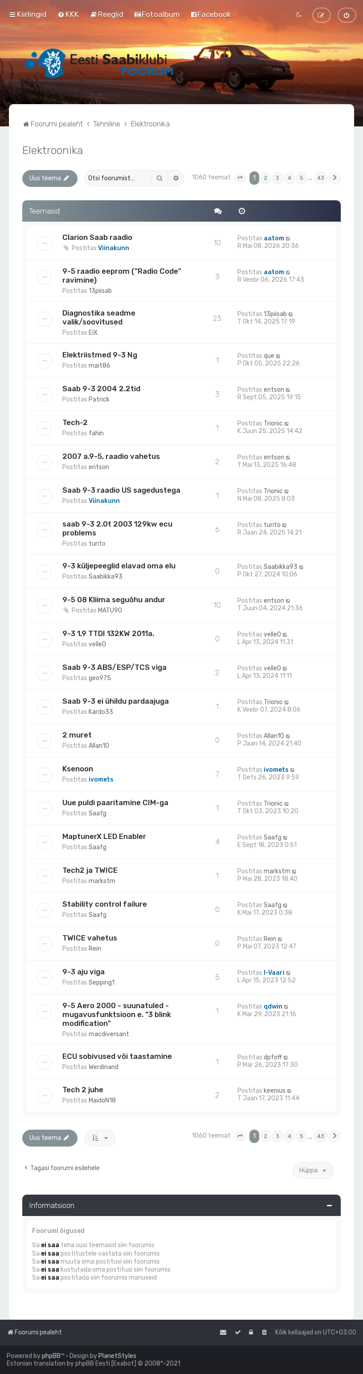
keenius (275, 1090)
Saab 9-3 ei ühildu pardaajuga (115, 701)
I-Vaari (274, 973)
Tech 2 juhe (82, 1089)
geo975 (100, 678)
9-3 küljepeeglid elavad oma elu (118, 565)
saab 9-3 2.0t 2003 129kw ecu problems (117, 528)
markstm (102, 881)
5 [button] (301, 177)
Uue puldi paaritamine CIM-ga (115, 802)
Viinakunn (113, 248)
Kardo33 (101, 712)
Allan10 (99, 746)
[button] (240, 178)
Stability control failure (104, 904)
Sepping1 (101, 982)
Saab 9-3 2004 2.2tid (101, 388)
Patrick (99, 399)
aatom (274, 238)
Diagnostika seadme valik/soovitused (98, 317)
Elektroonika (52, 150)
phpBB (51, 1356)
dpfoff (273, 1057)
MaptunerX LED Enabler (104, 836)
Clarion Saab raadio (97, 237)
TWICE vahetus (89, 937)
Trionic (273, 423)
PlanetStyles (117, 1356)
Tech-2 (75, 422)
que (269, 356)
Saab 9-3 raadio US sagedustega (121, 490)
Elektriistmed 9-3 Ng (99, 354)
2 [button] (265, 177)
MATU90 (110, 610)
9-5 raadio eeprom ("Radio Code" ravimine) (121, 275)
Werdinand (103, 1067)
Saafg (97, 813)
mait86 (99, 365)
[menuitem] (68, 14)
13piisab (100, 291)
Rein (95, 948)
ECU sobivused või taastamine (117, 1056)
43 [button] (320, 177)
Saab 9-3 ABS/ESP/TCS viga (114, 667)
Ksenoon (77, 768)
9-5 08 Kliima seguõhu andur (113, 599)
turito (97, 543)
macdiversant (109, 1034)
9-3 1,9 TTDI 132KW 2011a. (108, 633)
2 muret (77, 734)
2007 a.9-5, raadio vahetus (111, 456)
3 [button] (277, 177)
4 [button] (289, 177)
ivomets (101, 779)
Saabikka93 (105, 576)
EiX (93, 332)
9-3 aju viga (83, 971)
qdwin (273, 1006)
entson (274, 389)
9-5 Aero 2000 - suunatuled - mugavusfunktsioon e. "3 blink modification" (116, 1014)
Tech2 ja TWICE (90, 870)
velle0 (97, 644)
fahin (96, 433)
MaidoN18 (102, 1100)
